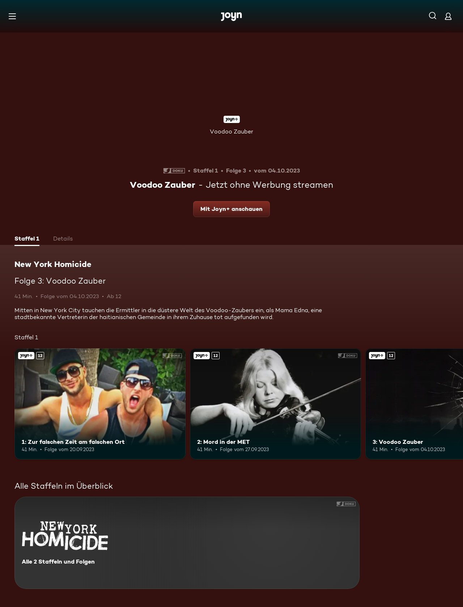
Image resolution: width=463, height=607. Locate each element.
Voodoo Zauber (231, 131)
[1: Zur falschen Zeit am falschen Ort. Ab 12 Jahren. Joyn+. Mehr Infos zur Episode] (100, 403)
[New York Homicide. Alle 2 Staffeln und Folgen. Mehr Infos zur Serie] (187, 543)
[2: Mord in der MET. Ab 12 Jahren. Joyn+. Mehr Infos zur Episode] (275, 403)
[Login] (448, 16)
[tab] (27, 239)
